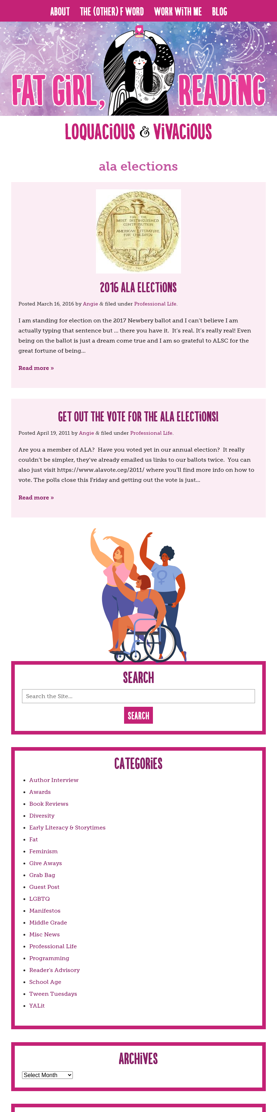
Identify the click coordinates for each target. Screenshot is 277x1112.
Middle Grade (48, 922)
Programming (49, 958)
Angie (90, 304)
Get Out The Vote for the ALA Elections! (138, 416)
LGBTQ (39, 899)
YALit (37, 1006)
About (60, 11)
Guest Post (44, 887)
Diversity (41, 816)
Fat (33, 839)
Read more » (36, 368)
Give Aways (45, 863)
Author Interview (54, 780)
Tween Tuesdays (53, 994)
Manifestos (45, 911)
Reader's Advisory (54, 970)
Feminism (43, 851)
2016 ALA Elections (138, 286)
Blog (219, 11)
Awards (40, 792)
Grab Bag (42, 875)
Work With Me (178, 11)
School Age (45, 982)
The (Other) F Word (112, 11)
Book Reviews (49, 804)
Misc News (44, 934)
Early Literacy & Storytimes (67, 827)
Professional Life (155, 304)
